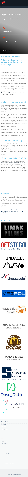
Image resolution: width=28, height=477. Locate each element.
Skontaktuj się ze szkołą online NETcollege (9, 92)
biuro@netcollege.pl (6, 441)
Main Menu (3, 6)
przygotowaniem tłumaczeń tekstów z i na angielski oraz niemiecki (13, 162)
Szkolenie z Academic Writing (6, 149)
